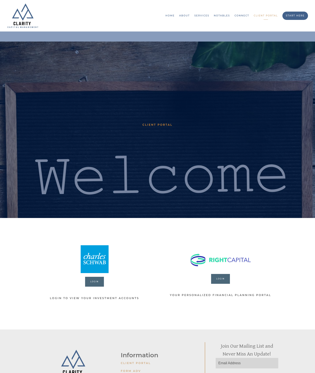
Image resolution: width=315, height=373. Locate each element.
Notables (222, 15)
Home (170, 15)
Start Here (295, 15)
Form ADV (131, 371)
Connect (241, 15)
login (220, 279)
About (184, 15)
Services (201, 15)
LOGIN (94, 282)
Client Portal (266, 15)
